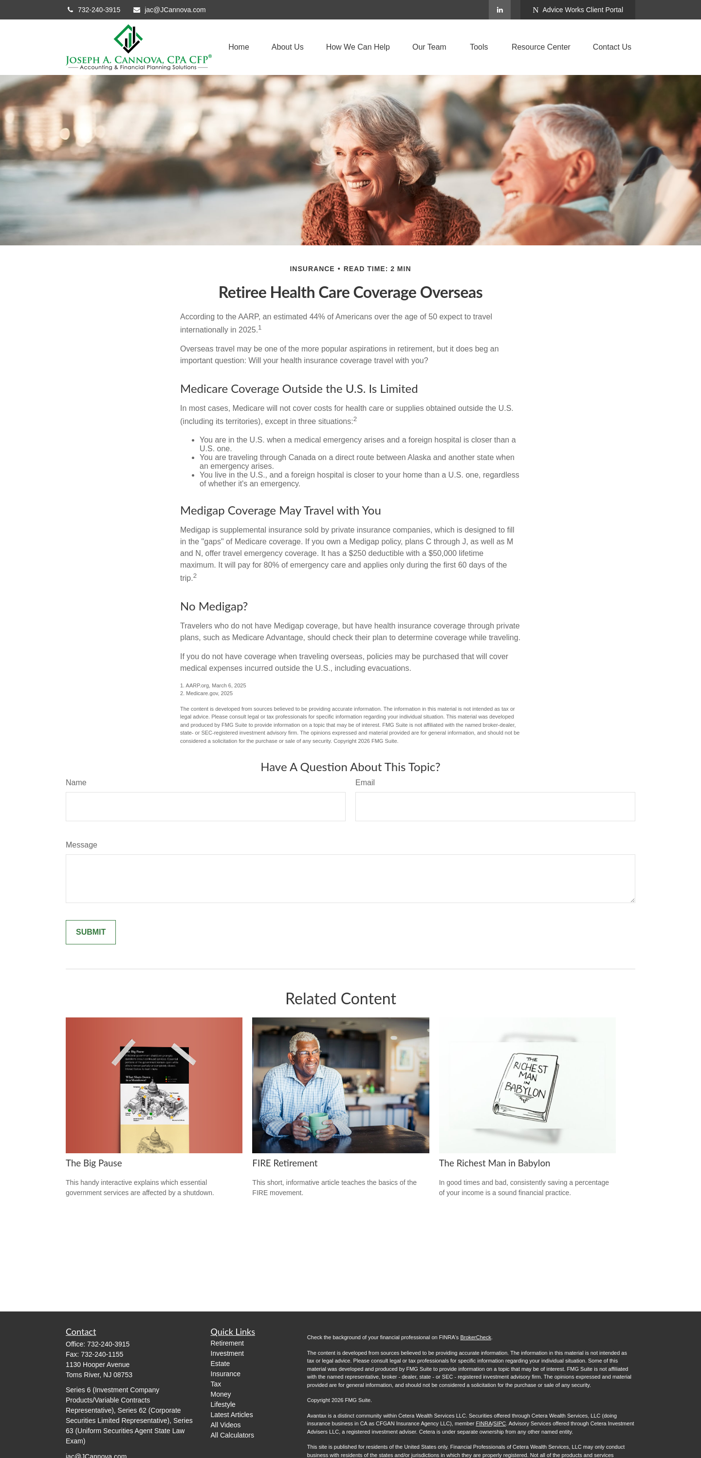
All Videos (226, 1425)
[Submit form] (91, 932)
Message (81, 845)
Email (365, 782)
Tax (216, 1384)
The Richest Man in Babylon (495, 1163)
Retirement (227, 1343)
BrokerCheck (475, 1337)
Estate (220, 1363)
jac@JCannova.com (169, 10)
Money (221, 1394)
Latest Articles (232, 1415)
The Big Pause (94, 1163)
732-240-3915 (93, 10)
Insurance (225, 1374)
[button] (238, 47)
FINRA (484, 1423)
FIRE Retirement (284, 1163)
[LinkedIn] (500, 9)
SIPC (500, 1423)
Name (76, 782)
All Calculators (232, 1435)
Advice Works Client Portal (578, 10)
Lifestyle (223, 1404)
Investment (227, 1353)
